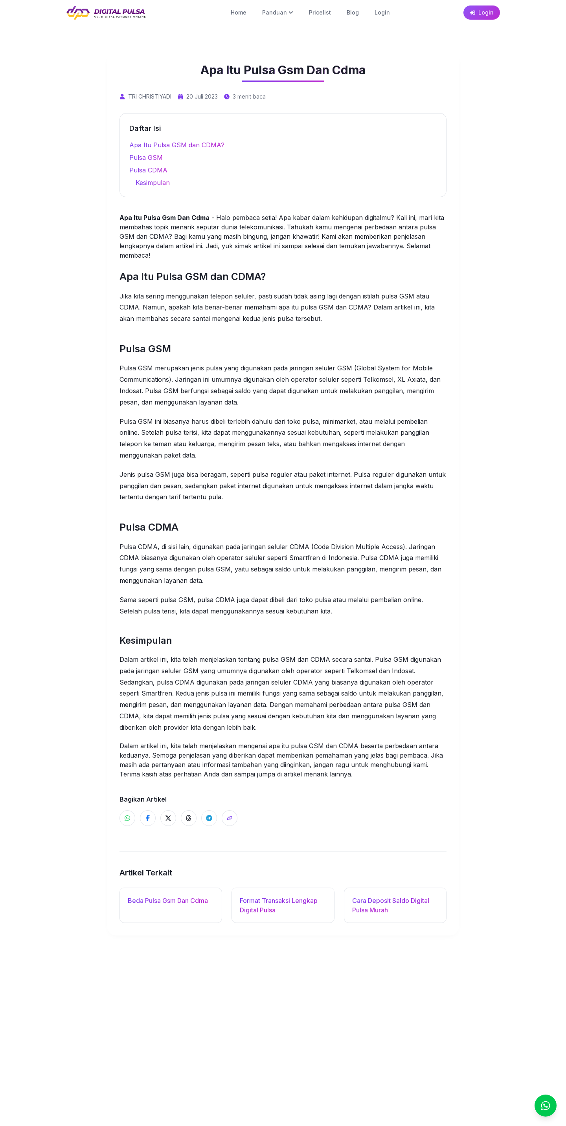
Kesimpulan (153, 183)
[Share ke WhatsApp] (127, 818)
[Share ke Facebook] (148, 818)
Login (382, 12)
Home (238, 12)
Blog (353, 12)
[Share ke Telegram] (209, 818)
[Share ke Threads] (189, 818)
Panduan (277, 12)
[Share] (229, 818)
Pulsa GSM (146, 157)
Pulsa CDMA (148, 170)
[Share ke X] (168, 818)
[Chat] (546, 1106)
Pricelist (320, 12)
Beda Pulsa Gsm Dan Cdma (168, 900)
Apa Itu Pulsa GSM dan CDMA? (176, 145)
